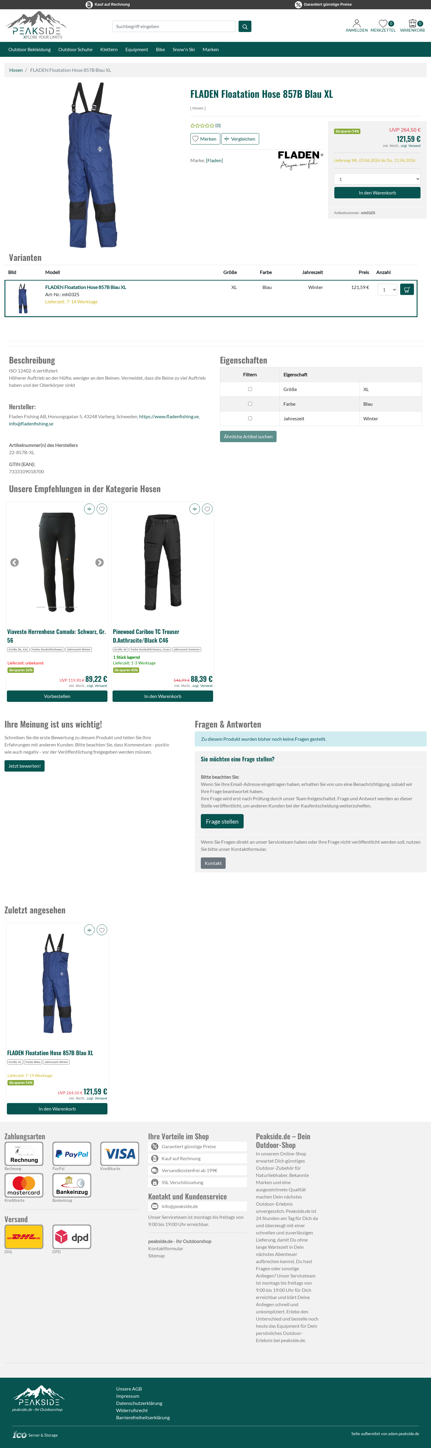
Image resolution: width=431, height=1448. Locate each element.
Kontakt (213, 863)
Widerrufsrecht (132, 1410)
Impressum (127, 1396)
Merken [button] (208, 139)
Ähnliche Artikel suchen (248, 436)
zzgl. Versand (411, 145)
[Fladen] (214, 160)
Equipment (136, 49)
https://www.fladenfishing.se (169, 416)
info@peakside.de (180, 1206)
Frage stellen (222, 821)
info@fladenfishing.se (31, 423)
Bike (160, 49)
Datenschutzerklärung (139, 1403)
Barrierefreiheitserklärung (143, 1417)
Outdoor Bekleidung (29, 49)
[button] (89, 509)
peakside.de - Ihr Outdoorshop (37, 1409)
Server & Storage (35, 1435)
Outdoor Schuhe (75, 49)
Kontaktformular (165, 1248)
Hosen (16, 70)
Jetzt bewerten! (24, 766)
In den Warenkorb (162, 696)
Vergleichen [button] (243, 139)
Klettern (109, 49)
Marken (211, 49)
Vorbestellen (57, 696)
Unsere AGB (129, 1388)
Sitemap (156, 1255)
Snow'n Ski (184, 49)
